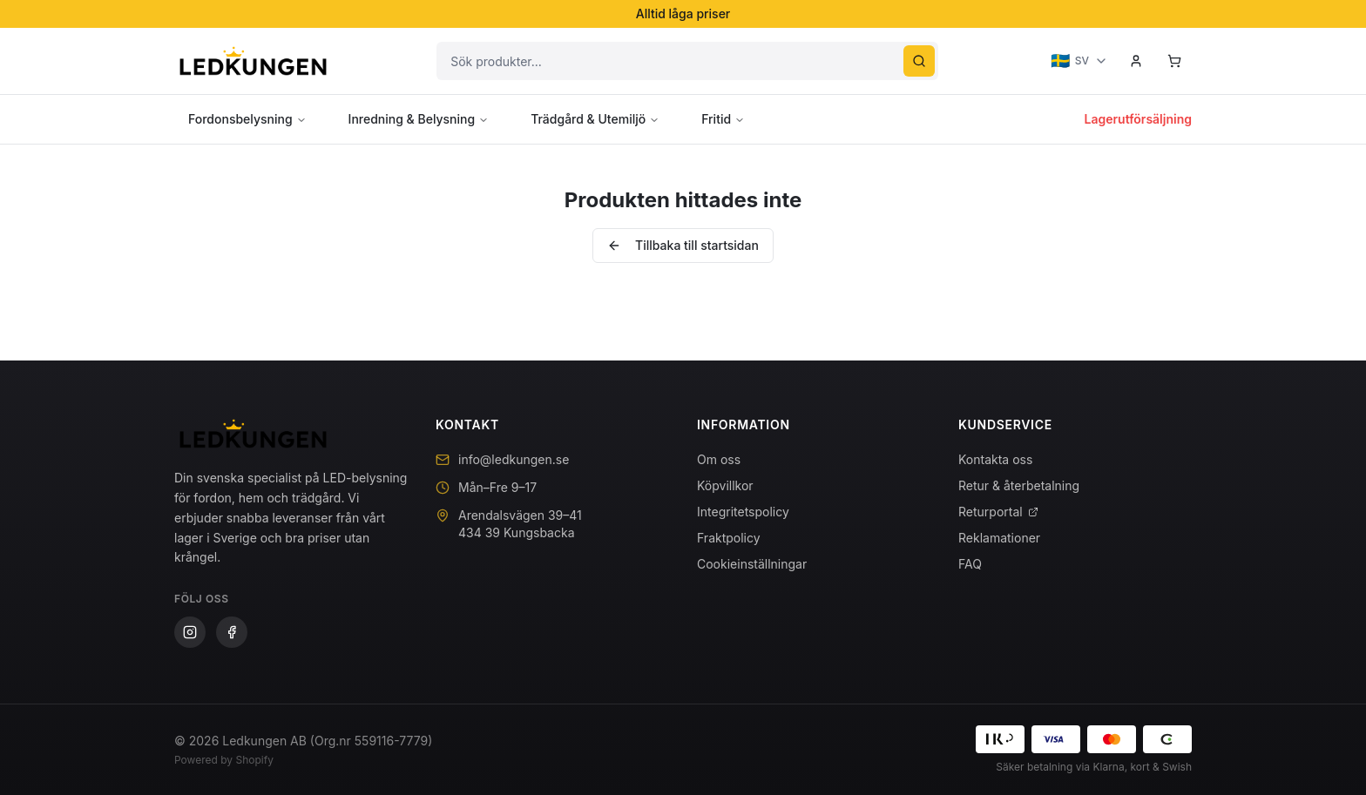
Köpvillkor (725, 485)
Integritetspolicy (743, 511)
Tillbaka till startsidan (683, 245)
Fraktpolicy (729, 537)
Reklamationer (999, 537)
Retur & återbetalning (1018, 485)
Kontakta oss (995, 459)
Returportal (998, 511)
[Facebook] (231, 632)
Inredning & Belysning (419, 118)
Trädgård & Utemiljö (595, 118)
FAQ (970, 563)
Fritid (723, 118)
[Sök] (919, 61)
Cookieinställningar (752, 563)
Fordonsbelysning (247, 118)
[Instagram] (190, 632)
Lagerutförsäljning (1138, 118)
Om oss (718, 459)
